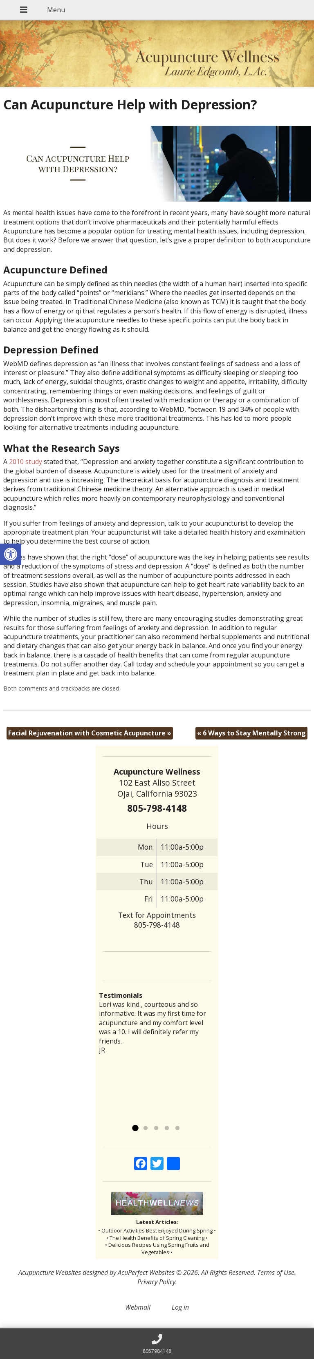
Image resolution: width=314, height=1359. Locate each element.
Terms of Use (275, 1272)
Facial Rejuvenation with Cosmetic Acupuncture (89, 732)
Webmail (137, 1307)
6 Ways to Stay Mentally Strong (251, 732)
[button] (10, 554)
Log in (180, 1307)
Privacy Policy (156, 1281)
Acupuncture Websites (49, 1272)
